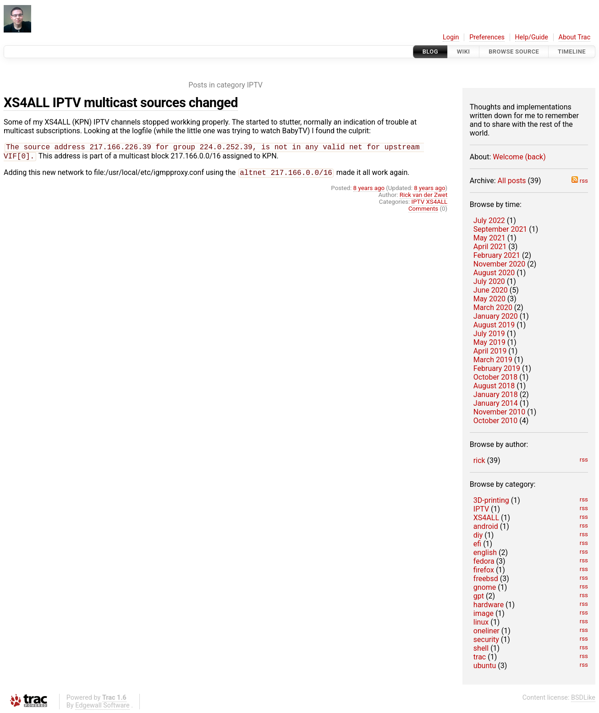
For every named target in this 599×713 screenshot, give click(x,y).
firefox (483, 570)
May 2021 (489, 238)
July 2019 (489, 333)
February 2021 (496, 255)
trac (479, 657)
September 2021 (500, 229)
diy (478, 535)
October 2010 (495, 420)
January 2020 (495, 316)
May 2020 (489, 298)
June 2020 (490, 290)
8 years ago (369, 190)
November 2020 (499, 264)
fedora (484, 561)
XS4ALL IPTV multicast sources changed (121, 102)
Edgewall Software (102, 705)
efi (477, 543)
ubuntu (484, 665)
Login (451, 37)
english (485, 552)
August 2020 (494, 272)
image (483, 613)
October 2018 (495, 377)
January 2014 (495, 403)
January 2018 (495, 394)
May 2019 (489, 342)
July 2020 (489, 281)
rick (479, 460)
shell (481, 648)
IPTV (481, 509)
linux (481, 622)
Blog (430, 51)
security (486, 639)
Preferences (487, 37)
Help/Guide (531, 37)
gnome (484, 587)
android (485, 526)
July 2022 (489, 220)
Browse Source (514, 51)
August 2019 (494, 325)
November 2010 (499, 412)
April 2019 (490, 351)
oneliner (486, 630)
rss (580, 180)
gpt (478, 596)
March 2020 (492, 307)
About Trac (575, 37)
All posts (512, 180)
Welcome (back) (519, 156)
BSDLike (583, 698)
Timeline (572, 51)
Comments (423, 211)
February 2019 (496, 368)
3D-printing (491, 500)
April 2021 (490, 246)
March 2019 (492, 359)
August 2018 (494, 385)
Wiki (463, 51)
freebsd (485, 578)
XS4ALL (486, 517)
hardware (488, 604)
